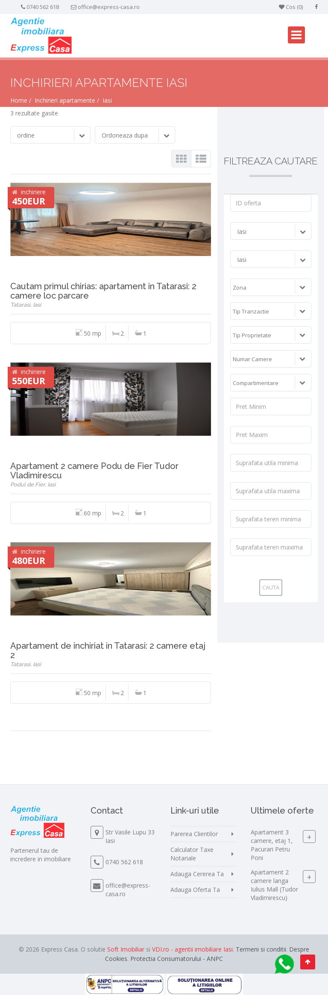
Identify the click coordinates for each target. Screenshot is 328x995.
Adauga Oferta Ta (195, 890)
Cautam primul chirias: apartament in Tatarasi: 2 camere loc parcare (103, 291)
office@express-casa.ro (109, 7)
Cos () (291, 7)
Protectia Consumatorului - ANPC (176, 959)
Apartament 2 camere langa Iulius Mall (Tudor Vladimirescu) (274, 885)
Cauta (270, 587)
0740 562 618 (42, 7)
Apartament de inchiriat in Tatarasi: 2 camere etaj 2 (107, 650)
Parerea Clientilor (194, 834)
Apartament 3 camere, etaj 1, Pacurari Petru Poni (272, 845)
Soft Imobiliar (125, 949)
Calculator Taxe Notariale (192, 853)
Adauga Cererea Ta (197, 874)
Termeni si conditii (261, 949)
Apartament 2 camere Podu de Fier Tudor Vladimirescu (94, 470)
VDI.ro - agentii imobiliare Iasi (192, 949)
